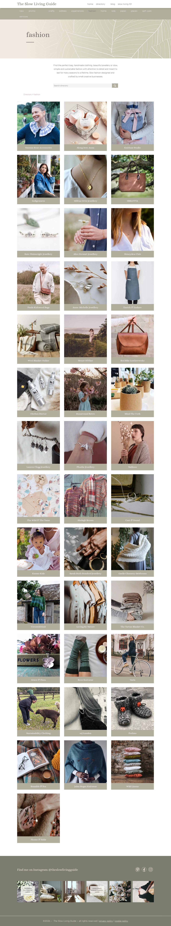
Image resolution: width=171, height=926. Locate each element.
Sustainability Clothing (38, 733)
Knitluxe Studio (132, 147)
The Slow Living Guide (36, 4)
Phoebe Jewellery (86, 467)
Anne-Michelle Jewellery (85, 307)
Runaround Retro (85, 414)
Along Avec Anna (85, 147)
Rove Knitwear (85, 680)
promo (32, 11)
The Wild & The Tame (38, 520)
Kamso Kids (38, 573)
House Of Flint (85, 360)
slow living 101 (125, 4)
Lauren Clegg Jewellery (38, 467)
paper (123, 11)
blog (113, 4)
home (90, 4)
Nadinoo (132, 467)
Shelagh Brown (85, 520)
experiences (77, 11)
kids (113, 11)
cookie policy (121, 921)
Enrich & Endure (132, 307)
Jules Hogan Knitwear (85, 786)
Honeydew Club (132, 254)
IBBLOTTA (132, 201)
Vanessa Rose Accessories (38, 147)
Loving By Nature (85, 627)
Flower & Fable (38, 839)
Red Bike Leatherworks (132, 360)
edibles (62, 11)
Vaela (132, 680)
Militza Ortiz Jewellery (85, 201)
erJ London (85, 733)
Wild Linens (132, 786)
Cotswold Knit (38, 627)
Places (134, 11)
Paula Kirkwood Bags (38, 307)
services (23, 16)
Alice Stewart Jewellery (85, 254)
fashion (92, 11)
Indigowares (38, 201)
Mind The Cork (132, 414)
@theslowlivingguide (63, 870)
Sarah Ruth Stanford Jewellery (85, 573)
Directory (28, 94)
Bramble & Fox (38, 786)
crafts (51, 11)
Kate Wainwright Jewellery (38, 254)
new (21, 11)
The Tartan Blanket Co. (133, 627)
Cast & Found (132, 520)
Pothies (132, 733)
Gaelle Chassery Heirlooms (133, 573)
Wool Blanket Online (38, 360)
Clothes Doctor (38, 414)
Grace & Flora (38, 680)
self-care (147, 11)
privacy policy (106, 921)
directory (100, 4)
